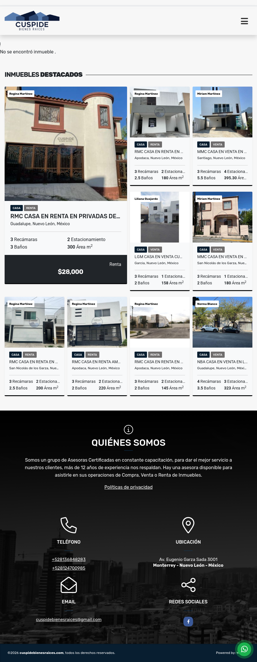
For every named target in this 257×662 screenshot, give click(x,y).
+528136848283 (69, 559)
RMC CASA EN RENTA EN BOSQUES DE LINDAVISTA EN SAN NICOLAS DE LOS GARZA (34, 361)
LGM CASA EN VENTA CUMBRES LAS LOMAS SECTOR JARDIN (160, 256)
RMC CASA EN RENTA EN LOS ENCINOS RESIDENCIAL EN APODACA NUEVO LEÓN (160, 151)
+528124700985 (68, 568)
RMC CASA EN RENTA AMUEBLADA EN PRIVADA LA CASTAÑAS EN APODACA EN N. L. (97, 361)
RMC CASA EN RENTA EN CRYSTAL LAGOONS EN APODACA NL (160, 361)
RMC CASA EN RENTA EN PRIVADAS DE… (65, 216)
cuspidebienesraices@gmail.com (69, 619)
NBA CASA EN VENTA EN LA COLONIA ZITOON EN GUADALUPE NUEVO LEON (222, 361)
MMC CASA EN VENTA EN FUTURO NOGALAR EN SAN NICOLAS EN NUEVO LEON (222, 256)
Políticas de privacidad (129, 487)
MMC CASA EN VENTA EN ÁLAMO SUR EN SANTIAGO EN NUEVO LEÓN (222, 151)
